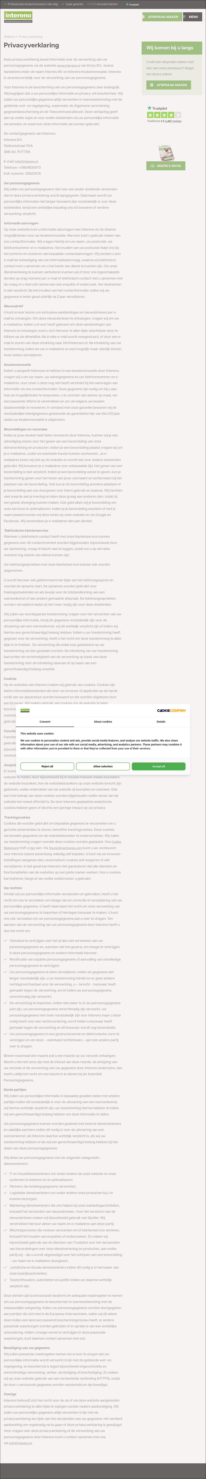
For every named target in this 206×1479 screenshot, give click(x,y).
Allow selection (103, 766)
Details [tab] (161, 721)
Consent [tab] (45, 721)
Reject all (47, 766)
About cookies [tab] (103, 721)
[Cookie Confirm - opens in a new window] (171, 710)
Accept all (158, 766)
